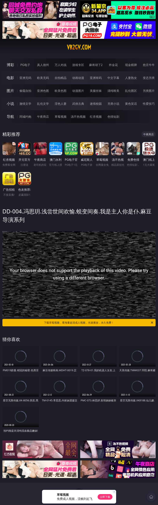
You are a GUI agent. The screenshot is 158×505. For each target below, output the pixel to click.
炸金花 (113, 65)
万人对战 (60, 65)
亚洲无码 (25, 78)
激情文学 (25, 104)
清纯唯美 (113, 91)
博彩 (10, 64)
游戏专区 (78, 65)
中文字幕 (113, 78)
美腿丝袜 (96, 91)
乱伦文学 (43, 104)
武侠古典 (78, 104)
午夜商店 (43, 117)
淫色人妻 (60, 104)
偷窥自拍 (25, 91)
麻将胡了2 (96, 65)
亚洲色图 (43, 91)
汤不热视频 (78, 117)
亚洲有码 (96, 78)
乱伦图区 (131, 91)
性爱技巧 (149, 104)
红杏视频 (96, 117)
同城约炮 (25, 117)
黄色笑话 (131, 104)
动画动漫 (78, 78)
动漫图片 (78, 91)
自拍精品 (60, 78)
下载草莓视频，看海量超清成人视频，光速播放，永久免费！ (99, 322)
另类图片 (149, 91)
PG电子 (25, 65)
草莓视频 (60, 117)
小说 (10, 103)
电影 (10, 77)
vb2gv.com (79, 47)
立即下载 (105, 497)
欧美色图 (60, 91)
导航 (10, 116)
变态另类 (149, 78)
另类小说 (113, 104)
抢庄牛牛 (149, 65)
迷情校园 (96, 104)
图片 (10, 90)
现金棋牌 (131, 65)
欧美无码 (43, 78)
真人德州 (43, 65)
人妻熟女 (131, 78)
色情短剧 (113, 117)
